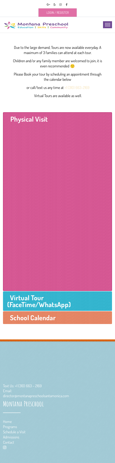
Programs (10, 426)
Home (7, 421)
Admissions (11, 436)
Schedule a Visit (14, 431)
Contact (8, 442)
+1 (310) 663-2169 (76, 87)
